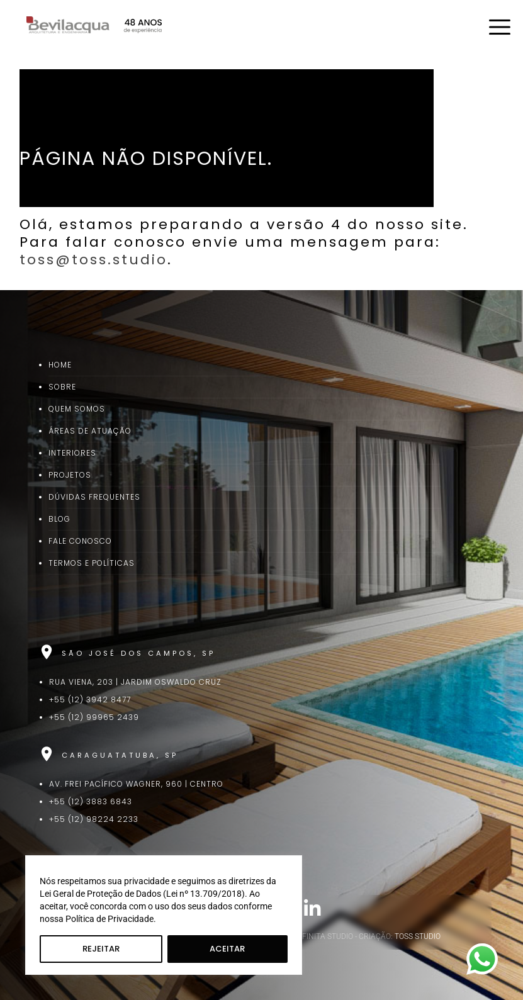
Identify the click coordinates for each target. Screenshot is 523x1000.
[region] (163, 915)
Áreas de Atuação (90, 430)
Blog (59, 519)
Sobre (62, 386)
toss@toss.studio (93, 259)
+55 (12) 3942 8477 (90, 699)
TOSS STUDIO (418, 936)
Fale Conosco (80, 541)
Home (60, 364)
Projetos (69, 474)
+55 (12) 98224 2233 (93, 819)
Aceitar (227, 949)
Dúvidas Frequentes (94, 497)
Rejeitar (101, 949)
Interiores (72, 452)
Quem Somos (76, 408)
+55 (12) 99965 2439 (94, 717)
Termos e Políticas (91, 563)
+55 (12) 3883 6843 (90, 801)
